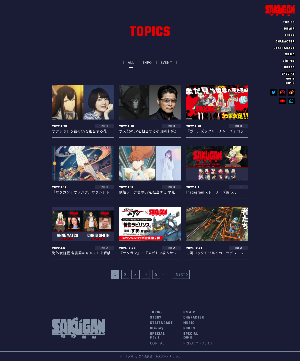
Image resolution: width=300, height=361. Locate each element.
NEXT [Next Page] (180, 274)
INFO (147, 62)
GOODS (289, 67)
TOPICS (289, 22)
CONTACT (158, 343)
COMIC (290, 83)
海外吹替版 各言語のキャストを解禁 (81, 253)
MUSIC (290, 54)
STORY (289, 35)
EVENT (166, 62)
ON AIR (289, 28)
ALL (131, 62)
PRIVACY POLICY (197, 343)
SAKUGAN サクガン (280, 10)
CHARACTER (285, 41)
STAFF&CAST (284, 48)
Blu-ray (289, 61)
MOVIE (290, 78)
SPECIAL (157, 336)
